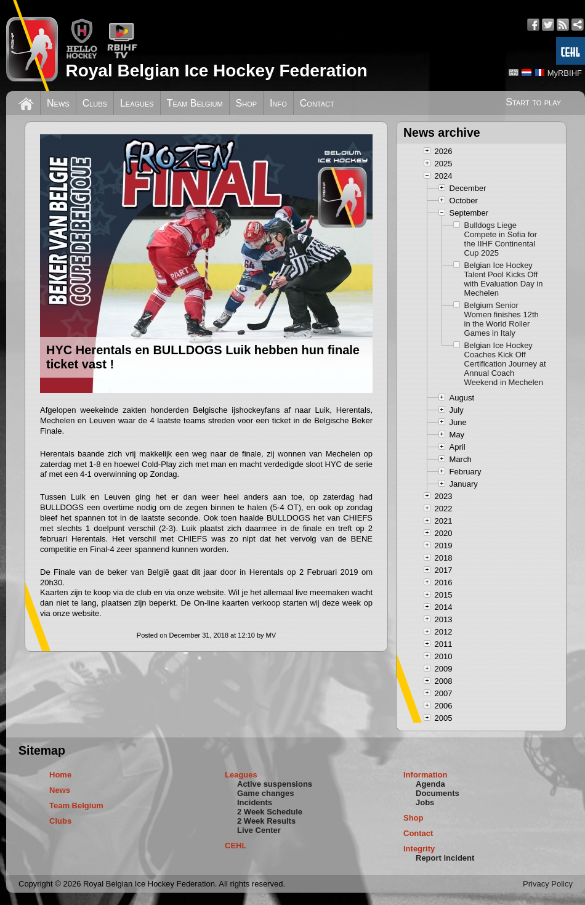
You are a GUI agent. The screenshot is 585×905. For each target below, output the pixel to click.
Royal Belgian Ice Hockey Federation (216, 70)
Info (278, 103)
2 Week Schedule (269, 811)
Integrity (419, 848)
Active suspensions (274, 784)
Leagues (137, 103)
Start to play (533, 102)
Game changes (265, 793)
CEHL (235, 845)
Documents (437, 793)
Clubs (95, 103)
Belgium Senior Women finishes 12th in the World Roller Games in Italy (501, 319)
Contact (317, 103)
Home (60, 774)
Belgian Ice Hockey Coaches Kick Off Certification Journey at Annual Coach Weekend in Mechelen (505, 364)
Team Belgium (195, 103)
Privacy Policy (548, 883)
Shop (246, 103)
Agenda (430, 784)
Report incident (445, 857)
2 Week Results (266, 821)
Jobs (425, 802)
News (58, 103)
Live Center (259, 830)
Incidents (254, 802)
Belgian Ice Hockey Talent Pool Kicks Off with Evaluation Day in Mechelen (503, 279)
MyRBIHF (564, 73)
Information (425, 774)
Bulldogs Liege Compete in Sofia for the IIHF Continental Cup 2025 (501, 239)
